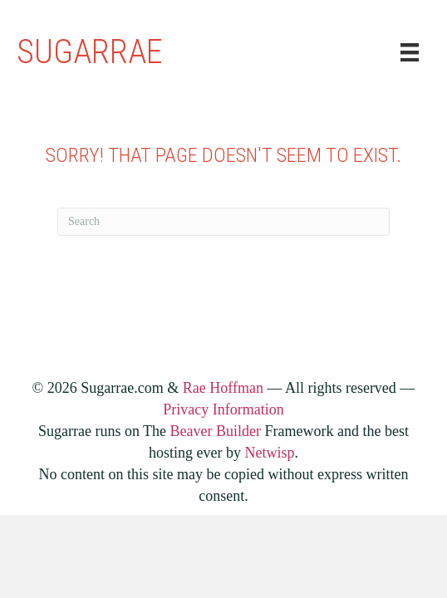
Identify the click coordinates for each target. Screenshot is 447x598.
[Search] (223, 222)
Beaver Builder (215, 431)
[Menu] (409, 53)
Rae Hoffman (223, 388)
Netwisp (269, 452)
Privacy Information (223, 409)
